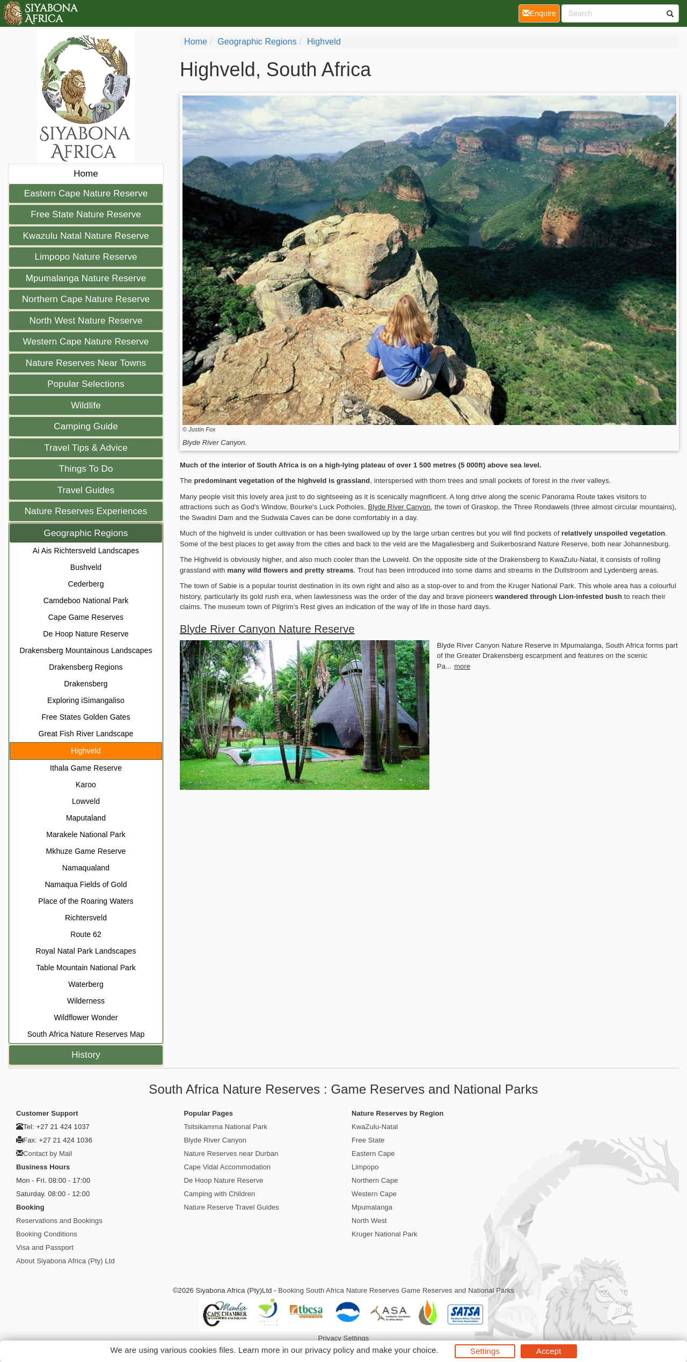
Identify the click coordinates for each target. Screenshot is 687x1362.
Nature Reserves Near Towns (86, 363)
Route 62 (85, 934)
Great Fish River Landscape (86, 733)
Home (86, 174)
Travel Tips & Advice (85, 448)
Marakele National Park (86, 834)
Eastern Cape (373, 1153)
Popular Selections (86, 384)
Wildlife (86, 405)
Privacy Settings (343, 1338)
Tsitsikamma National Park (226, 1127)
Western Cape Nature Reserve (86, 341)
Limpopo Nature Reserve (85, 257)
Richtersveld (86, 917)
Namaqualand (85, 867)
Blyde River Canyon (399, 507)
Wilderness (86, 1001)
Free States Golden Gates (85, 717)
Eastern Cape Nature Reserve (86, 193)
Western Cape (374, 1194)
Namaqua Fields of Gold (86, 884)
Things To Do (86, 469)
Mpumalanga (372, 1207)
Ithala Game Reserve (86, 768)
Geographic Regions (86, 533)
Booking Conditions (46, 1234)
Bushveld (85, 567)
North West (369, 1221)
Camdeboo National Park (86, 600)
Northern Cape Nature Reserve (86, 299)
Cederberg (86, 584)
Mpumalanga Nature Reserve (86, 278)
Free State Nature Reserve (86, 214)
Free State (368, 1140)
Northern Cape (375, 1180)
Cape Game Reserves (85, 617)
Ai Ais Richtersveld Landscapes (86, 550)
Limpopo (365, 1167)
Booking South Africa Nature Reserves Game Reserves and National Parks (396, 1290)
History (85, 1055)
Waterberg (86, 984)
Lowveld (86, 801)
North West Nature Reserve (86, 321)
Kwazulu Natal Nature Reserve (86, 236)
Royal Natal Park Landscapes (85, 951)
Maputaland (86, 818)
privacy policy (329, 1349)
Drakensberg (85, 683)
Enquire (541, 13)
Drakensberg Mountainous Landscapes (86, 650)
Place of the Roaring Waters (85, 901)
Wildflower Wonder (86, 1017)
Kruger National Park (385, 1234)
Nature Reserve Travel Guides (232, 1207)
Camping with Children (219, 1194)
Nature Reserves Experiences (86, 511)
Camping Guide (86, 426)
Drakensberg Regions (85, 667)
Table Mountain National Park (86, 967)
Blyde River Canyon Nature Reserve (267, 629)
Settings (485, 1351)
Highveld (85, 750)
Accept (548, 1351)
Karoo (86, 784)
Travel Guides (86, 490)
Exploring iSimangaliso (86, 700)
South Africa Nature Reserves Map (86, 1034)
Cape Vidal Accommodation (227, 1167)
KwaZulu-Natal (375, 1127)
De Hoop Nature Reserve (85, 633)
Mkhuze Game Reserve (86, 851)
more (462, 666)
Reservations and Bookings (59, 1221)
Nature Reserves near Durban (231, 1153)
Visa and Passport (45, 1247)
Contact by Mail (47, 1153)
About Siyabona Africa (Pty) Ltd (65, 1261)
